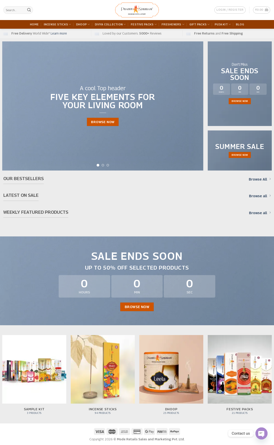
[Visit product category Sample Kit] (34, 377)
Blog (240, 24)
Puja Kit (223, 24)
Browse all (260, 196)
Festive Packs (144, 24)
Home (34, 24)
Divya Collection (110, 24)
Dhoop (83, 24)
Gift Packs (199, 24)
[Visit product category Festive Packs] (240, 377)
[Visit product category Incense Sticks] (103, 377)
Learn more (59, 33)
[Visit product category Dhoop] (171, 377)
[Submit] (29, 10)
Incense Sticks (57, 24)
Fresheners (173, 24)
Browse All (260, 179)
